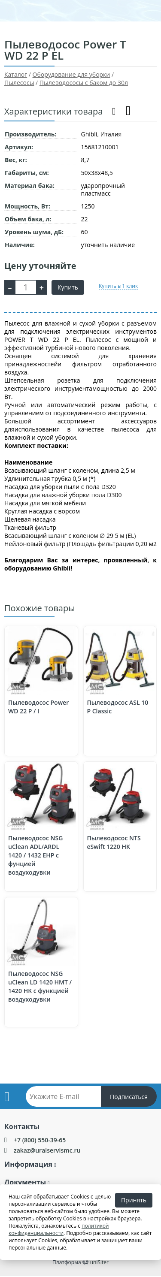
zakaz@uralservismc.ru (47, 1150)
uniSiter (99, 1262)
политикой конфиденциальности (59, 1229)
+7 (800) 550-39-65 (40, 1140)
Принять (133, 1200)
